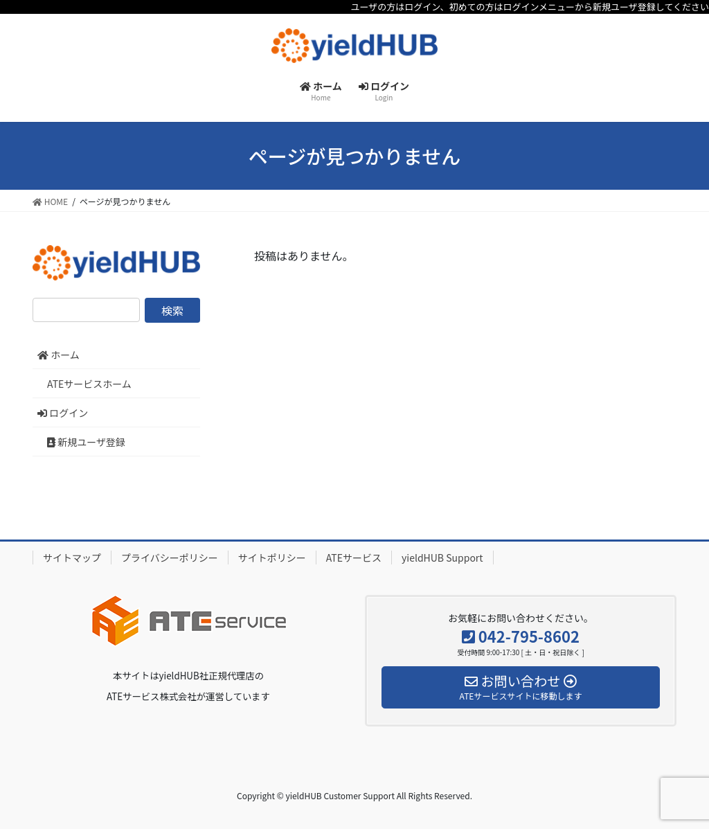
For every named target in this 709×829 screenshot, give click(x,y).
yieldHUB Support (442, 557)
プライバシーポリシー (169, 557)
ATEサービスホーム (89, 384)
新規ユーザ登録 (86, 442)
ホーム (58, 355)
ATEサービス (354, 557)
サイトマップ (72, 557)
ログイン (62, 413)
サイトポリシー (272, 557)
